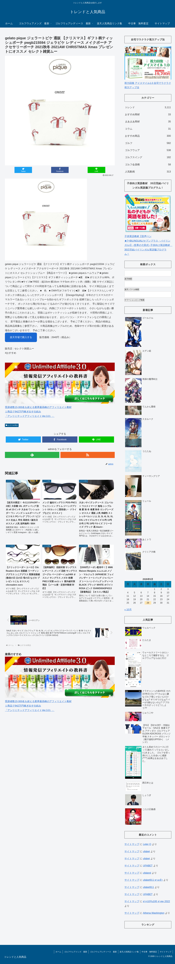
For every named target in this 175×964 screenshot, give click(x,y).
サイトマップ (131, 844)
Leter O (147, 844)
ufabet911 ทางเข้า (153, 880)
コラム (148, 129)
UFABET (148, 865)
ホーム (58, 952)
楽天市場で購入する (21, 337)
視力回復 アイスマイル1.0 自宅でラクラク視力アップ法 (147, 83)
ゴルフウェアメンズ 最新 (75, 952)
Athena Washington (153, 913)
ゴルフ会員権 (148, 164)
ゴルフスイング (148, 157)
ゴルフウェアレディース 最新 (103, 952)
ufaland (147, 873)
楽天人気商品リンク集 (129, 952)
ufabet (146, 851)
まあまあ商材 (148, 121)
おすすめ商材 (148, 114)
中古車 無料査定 (149, 952)
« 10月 (128, 609)
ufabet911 (148, 887)
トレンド (148, 107)
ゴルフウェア (148, 150)
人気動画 (148, 171)
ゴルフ (148, 143)
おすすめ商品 (12, 425)
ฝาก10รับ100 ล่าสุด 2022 (156, 901)
